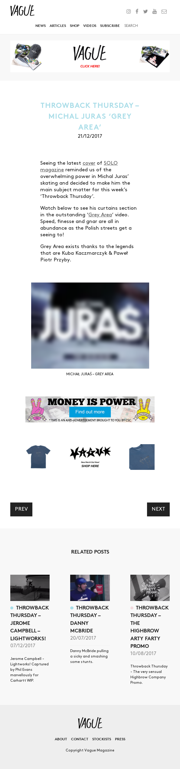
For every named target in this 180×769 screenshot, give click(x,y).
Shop (74, 25)
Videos (89, 25)
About (61, 739)
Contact (79, 739)
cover (89, 163)
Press (120, 739)
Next (158, 509)
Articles (58, 25)
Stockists (101, 739)
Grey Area (100, 214)
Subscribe (110, 25)
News (40, 25)
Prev (21, 509)
